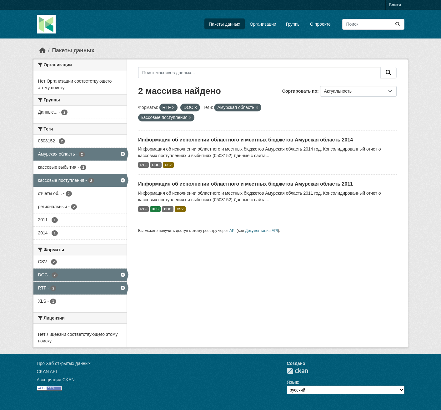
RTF (143, 165)
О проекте (320, 24)
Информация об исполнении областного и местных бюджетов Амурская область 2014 (245, 139)
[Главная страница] (42, 50)
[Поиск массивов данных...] (373, 24)
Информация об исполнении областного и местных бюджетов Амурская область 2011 (245, 184)
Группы (293, 24)
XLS (155, 209)
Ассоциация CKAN (56, 379)
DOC (155, 165)
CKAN (297, 370)
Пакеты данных (224, 24)
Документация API (261, 230)
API (232, 230)
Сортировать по (299, 91)
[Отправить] (397, 24)
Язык (292, 382)
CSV (168, 165)
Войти (395, 5)
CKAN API (47, 371)
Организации (263, 24)
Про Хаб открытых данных (64, 363)
